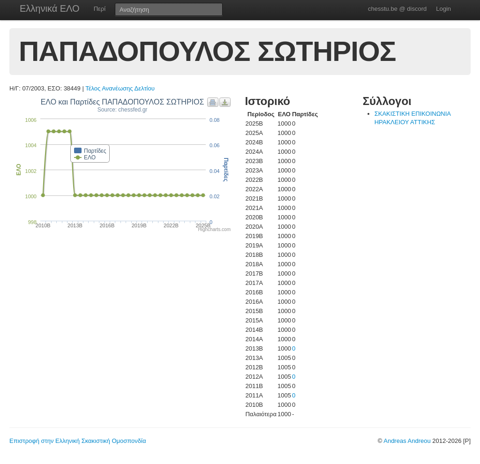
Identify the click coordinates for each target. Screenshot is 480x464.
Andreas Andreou (406, 440)
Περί (99, 8)
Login (443, 8)
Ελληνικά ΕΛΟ (50, 8)
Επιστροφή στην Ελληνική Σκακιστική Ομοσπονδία (77, 440)
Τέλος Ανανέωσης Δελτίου (120, 88)
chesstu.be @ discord (397, 8)
